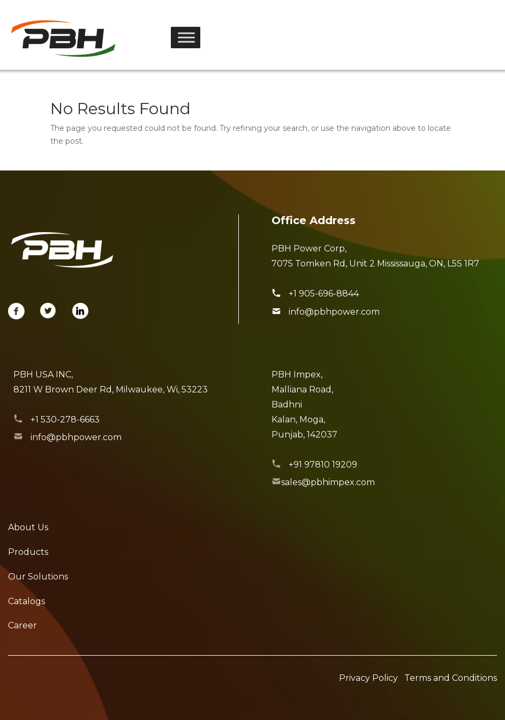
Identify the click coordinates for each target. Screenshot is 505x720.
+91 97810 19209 (323, 464)
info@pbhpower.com (334, 312)
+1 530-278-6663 (65, 419)
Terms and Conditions (450, 678)
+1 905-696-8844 (324, 293)
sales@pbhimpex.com (328, 482)
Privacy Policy (368, 678)
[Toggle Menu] (186, 37)
